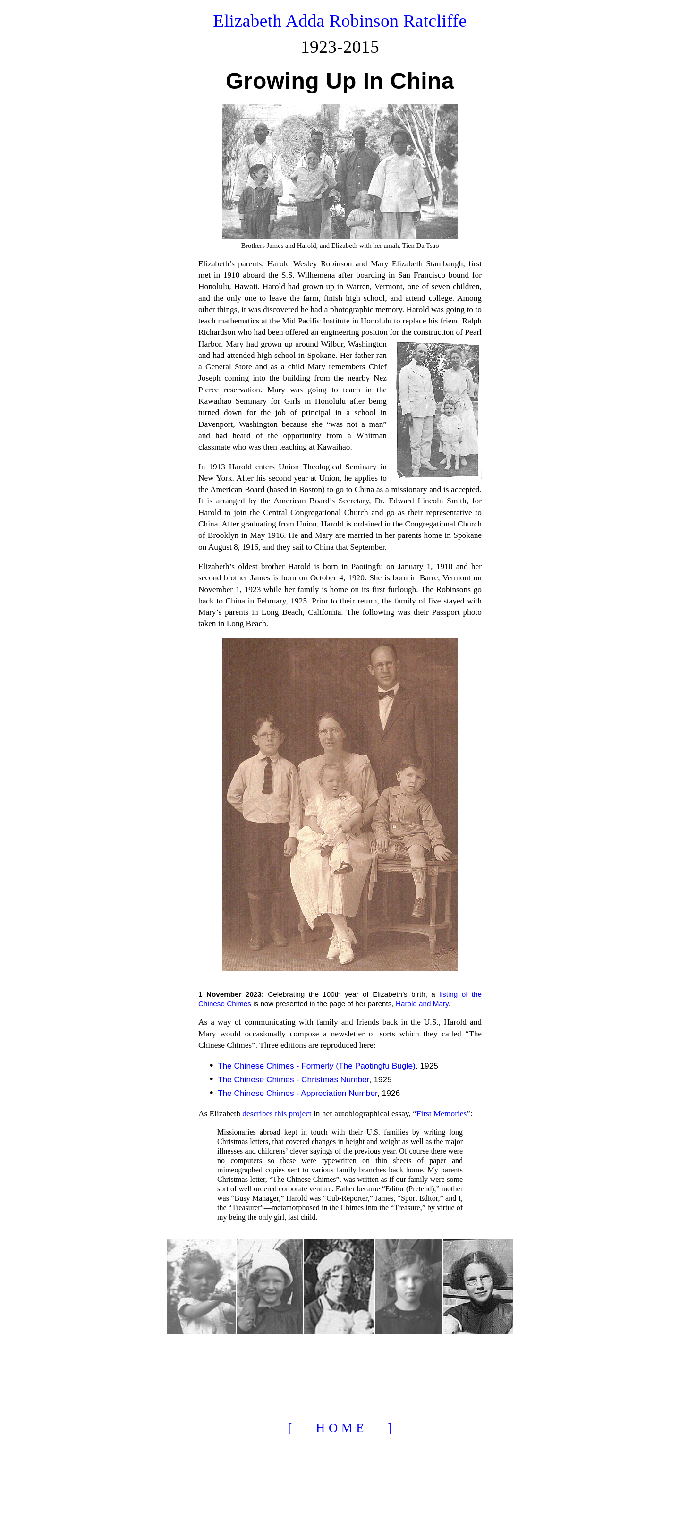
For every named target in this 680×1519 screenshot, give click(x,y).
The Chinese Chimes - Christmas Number (293, 1079)
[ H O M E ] (340, 1428)
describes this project (276, 1113)
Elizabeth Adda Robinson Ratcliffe (340, 21)
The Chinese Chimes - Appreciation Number (297, 1093)
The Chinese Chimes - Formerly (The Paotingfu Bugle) (317, 1065)
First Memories (441, 1113)
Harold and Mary (422, 1004)
